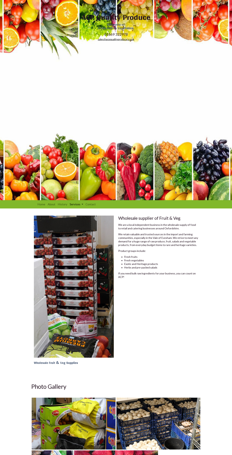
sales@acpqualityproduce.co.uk (116, 39)
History (62, 204)
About (51, 204)
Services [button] (77, 204)
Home (41, 204)
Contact (91, 204)
